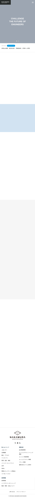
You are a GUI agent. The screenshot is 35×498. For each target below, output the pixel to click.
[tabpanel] (17, 21)
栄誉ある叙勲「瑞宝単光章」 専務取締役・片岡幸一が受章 (16, 48)
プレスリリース (11, 45)
